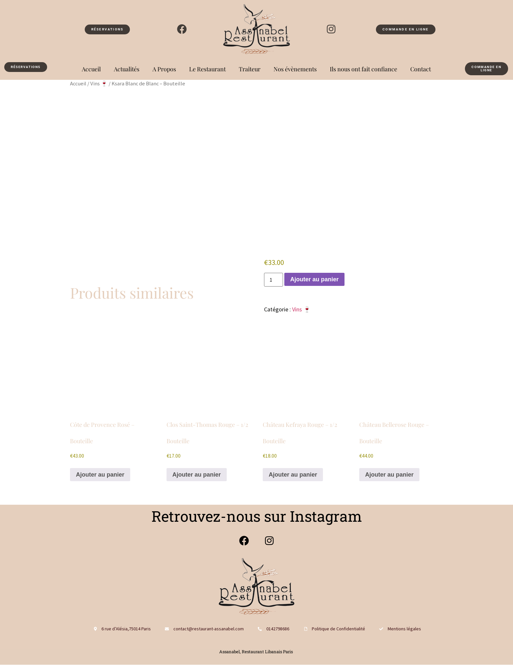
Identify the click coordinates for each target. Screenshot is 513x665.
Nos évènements (295, 69)
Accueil (91, 69)
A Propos (164, 69)
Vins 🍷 (99, 83)
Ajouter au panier (314, 279)
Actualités (126, 69)
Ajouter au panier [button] (100, 474)
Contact (420, 69)
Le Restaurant (207, 69)
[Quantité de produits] (273, 280)
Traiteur (249, 69)
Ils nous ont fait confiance (363, 69)
